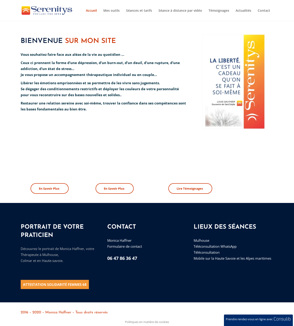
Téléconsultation (207, 252)
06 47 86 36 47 (122, 258)
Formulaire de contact (124, 246)
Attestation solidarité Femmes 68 (55, 284)
